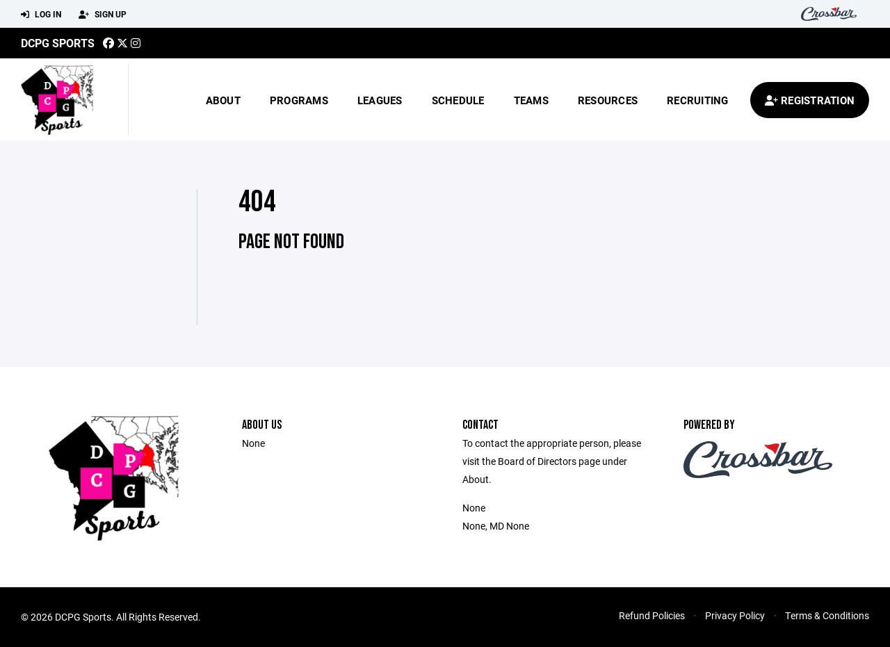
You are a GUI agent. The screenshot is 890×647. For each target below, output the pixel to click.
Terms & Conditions (827, 615)
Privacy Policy (735, 615)
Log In (41, 14)
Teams (531, 100)
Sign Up (103, 14)
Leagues (380, 100)
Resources (608, 100)
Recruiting (698, 100)
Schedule (458, 100)
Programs (299, 100)
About (223, 100)
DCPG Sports (58, 42)
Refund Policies (652, 615)
